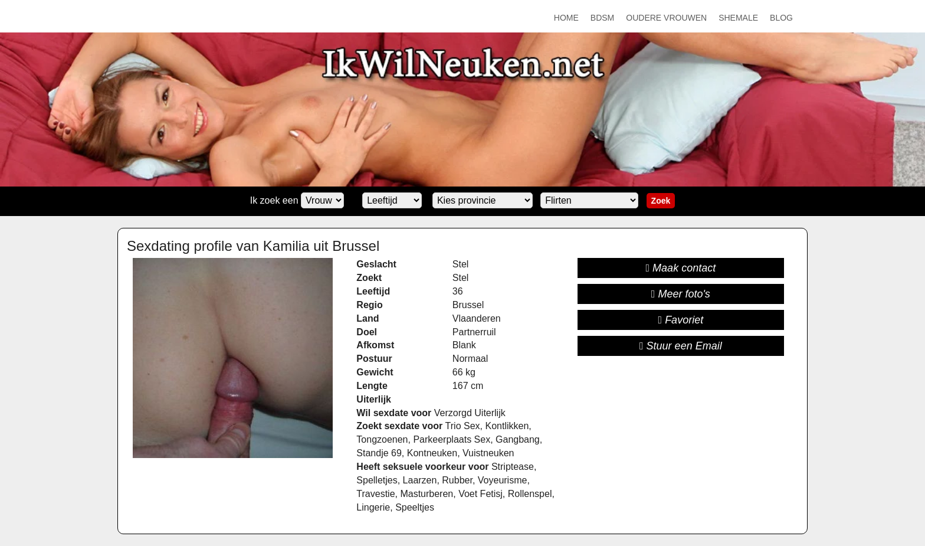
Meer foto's (680, 294)
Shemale (738, 17)
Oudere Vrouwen (666, 17)
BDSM (602, 17)
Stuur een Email (680, 346)
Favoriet (681, 320)
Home (566, 17)
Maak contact (681, 268)
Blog (781, 17)
